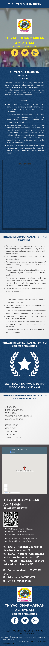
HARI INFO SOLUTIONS (38, 641)
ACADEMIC (28, 631)
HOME (8, 631)
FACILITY (39, 631)
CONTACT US (29, 634)
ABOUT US (17, 631)
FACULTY (18, 634)
